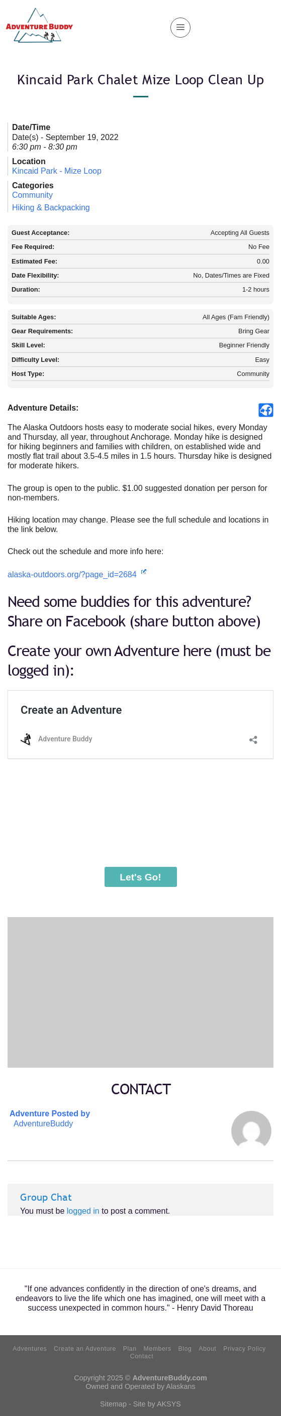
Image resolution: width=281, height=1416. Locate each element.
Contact (141, 1356)
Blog (185, 1348)
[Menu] (180, 28)
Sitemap (113, 1404)
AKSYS (169, 1404)
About (207, 1348)
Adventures (30, 1348)
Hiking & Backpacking (51, 207)
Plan (130, 1348)
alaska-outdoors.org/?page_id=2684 (77, 574)
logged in (83, 1211)
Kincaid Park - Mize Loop (57, 171)
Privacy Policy (244, 1348)
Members (157, 1348)
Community (32, 195)
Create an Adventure (85, 1348)
